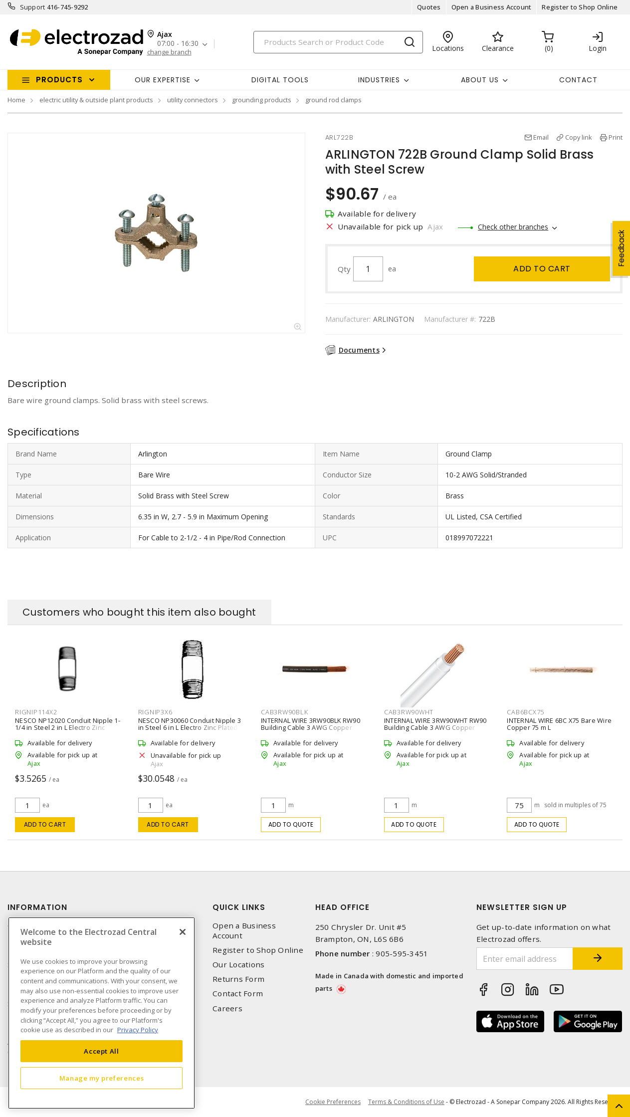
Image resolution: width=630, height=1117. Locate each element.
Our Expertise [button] (163, 80)
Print (616, 137)
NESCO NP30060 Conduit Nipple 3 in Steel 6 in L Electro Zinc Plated (189, 724)
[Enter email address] (524, 958)
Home (16, 99)
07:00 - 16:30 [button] (178, 43)
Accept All (101, 1051)
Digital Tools (280, 80)
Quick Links (238, 907)
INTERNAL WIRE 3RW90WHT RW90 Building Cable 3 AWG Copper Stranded (435, 727)
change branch (169, 52)
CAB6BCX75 (525, 711)
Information (37, 907)
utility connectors (192, 99)
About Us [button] (480, 80)
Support (32, 6)
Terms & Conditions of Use (406, 1102)
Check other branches (513, 226)
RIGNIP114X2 (36, 711)
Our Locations (238, 964)
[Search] (338, 42)
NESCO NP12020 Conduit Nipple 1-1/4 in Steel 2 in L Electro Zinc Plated (67, 727)
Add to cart (542, 268)
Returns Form (238, 979)
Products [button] (59, 79)
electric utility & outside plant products (96, 99)
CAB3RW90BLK (284, 711)
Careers (227, 1008)
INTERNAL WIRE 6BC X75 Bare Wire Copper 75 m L (559, 724)
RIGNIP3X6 (155, 711)
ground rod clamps (333, 99)
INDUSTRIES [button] (379, 80)
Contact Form (237, 993)
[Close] (183, 932)
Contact (578, 80)
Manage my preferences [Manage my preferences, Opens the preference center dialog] (101, 1078)
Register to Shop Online (580, 6)
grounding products (261, 99)
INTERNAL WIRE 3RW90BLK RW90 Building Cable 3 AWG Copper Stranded (310, 727)
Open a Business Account (491, 6)
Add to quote (291, 824)
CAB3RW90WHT (408, 711)
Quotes (429, 6)
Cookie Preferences (333, 1102)
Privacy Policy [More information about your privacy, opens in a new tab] (137, 1029)
